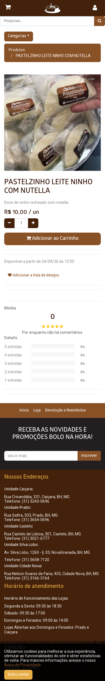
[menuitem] (24, 410)
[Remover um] (9, 223)
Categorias (17, 36)
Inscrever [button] (89, 456)
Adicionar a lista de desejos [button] (33, 275)
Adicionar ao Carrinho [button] (52, 238)
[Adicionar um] (33, 223)
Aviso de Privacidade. (23, 665)
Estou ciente (18, 675)
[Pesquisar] (99, 21)
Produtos (17, 50)
